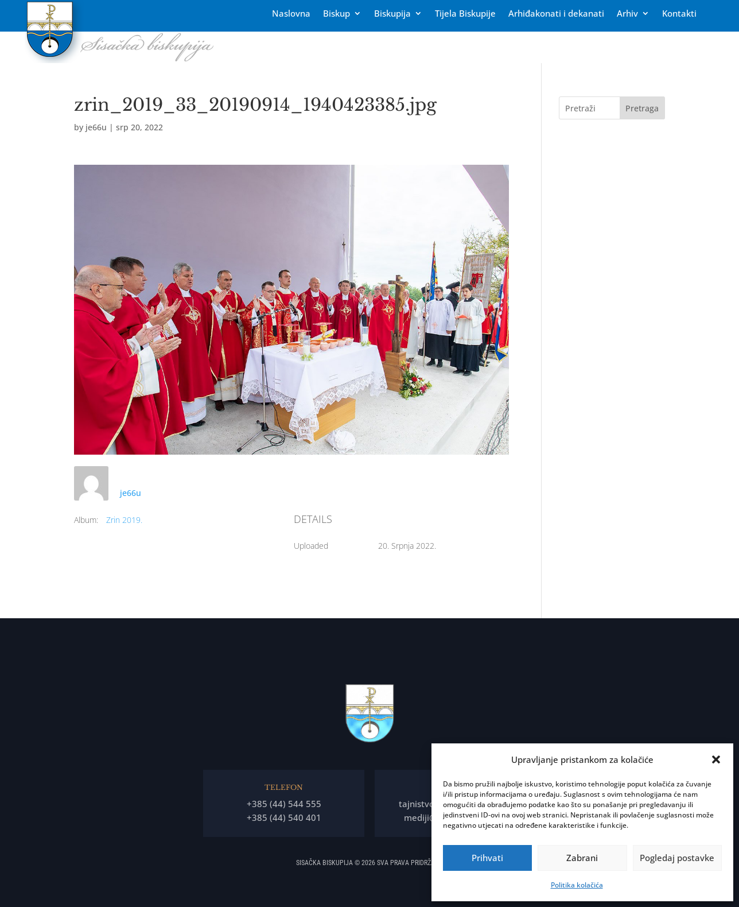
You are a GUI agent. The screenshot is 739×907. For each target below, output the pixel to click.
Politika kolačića (577, 885)
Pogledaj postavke (677, 857)
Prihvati (487, 857)
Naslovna (291, 14)
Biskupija (392, 14)
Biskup (336, 14)
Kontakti (679, 14)
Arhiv (627, 14)
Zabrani (582, 857)
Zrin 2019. (124, 519)
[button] (716, 759)
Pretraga (642, 108)
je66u (96, 127)
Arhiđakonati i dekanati (556, 14)
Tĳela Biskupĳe (465, 14)
